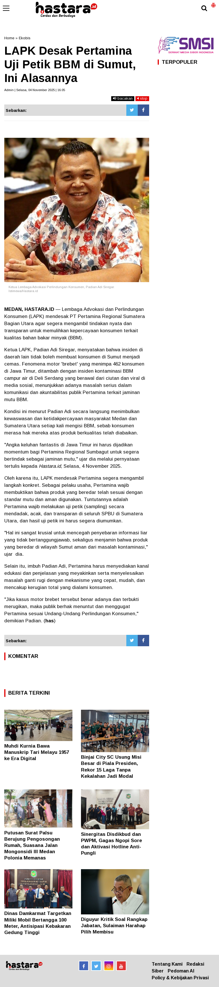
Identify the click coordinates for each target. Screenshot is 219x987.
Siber (158, 970)
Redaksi (195, 964)
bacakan (123, 98)
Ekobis (25, 38)
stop (142, 98)
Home (9, 38)
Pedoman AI (181, 970)
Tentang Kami (167, 964)
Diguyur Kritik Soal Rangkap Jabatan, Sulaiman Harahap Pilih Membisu (114, 926)
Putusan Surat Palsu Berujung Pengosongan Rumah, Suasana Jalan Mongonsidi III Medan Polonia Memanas (32, 845)
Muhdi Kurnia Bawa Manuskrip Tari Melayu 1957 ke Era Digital (36, 752)
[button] (213, 3)
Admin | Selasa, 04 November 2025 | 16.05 (34, 90)
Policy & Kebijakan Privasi (180, 977)
